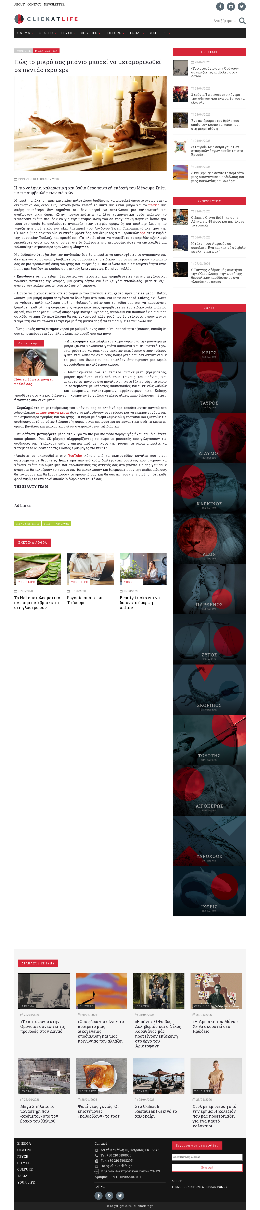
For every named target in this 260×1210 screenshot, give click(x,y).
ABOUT (19, 4)
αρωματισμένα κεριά (52, 412)
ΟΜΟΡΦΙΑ (62, 523)
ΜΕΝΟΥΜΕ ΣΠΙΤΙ (27, 523)
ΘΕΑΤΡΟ (46, 33)
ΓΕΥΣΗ (66, 33)
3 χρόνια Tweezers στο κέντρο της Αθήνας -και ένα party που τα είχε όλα (218, 98)
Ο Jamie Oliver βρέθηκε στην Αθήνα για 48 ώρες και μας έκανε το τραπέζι (217, 221)
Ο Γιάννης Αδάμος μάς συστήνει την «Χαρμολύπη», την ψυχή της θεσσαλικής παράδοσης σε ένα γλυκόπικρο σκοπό (216, 276)
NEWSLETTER (54, 4)
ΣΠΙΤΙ (48, 523)
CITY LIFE (89, 33)
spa (143, 233)
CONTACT (34, 4)
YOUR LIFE (158, 33)
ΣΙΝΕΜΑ (23, 33)
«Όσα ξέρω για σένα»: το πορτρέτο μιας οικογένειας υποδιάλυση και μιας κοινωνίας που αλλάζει (217, 177)
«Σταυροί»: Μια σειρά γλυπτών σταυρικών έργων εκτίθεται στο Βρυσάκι (217, 151)
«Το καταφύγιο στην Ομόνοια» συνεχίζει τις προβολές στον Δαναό (214, 72)
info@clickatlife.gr (116, 1166)
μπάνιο (154, 205)
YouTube (75, 455)
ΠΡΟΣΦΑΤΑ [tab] (209, 52)
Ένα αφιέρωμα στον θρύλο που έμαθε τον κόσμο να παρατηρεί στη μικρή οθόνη (215, 124)
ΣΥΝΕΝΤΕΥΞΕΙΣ (209, 201)
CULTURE (113, 33)
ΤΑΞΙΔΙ (135, 33)
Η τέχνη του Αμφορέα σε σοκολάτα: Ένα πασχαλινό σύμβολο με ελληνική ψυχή (218, 247)
